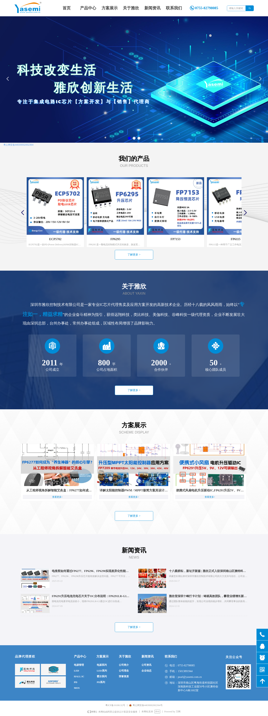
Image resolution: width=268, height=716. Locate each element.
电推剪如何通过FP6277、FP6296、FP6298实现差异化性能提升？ (90, 571)
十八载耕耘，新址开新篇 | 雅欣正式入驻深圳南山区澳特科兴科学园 (207, 571)
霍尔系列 (102, 676)
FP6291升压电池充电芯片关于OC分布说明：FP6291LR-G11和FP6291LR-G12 (90, 596)
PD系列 (101, 682)
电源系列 (102, 664)
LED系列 (102, 670)
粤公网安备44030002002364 (18, 144)
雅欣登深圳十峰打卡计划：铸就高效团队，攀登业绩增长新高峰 (208, 596)
